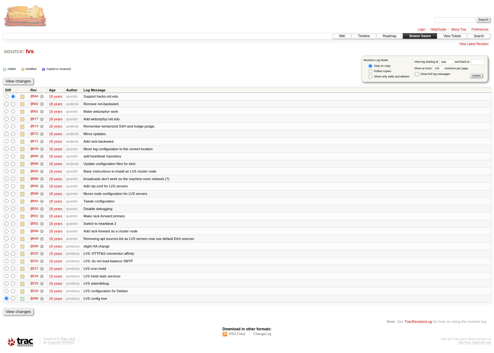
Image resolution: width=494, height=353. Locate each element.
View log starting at (434, 61)
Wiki (342, 36)
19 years (55, 247)
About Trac (458, 29)
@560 (34, 179)
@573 (34, 126)
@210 (34, 292)
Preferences (480, 29)
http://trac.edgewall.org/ (474, 344)
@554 (34, 202)
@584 (34, 96)
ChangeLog (262, 336)
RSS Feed (237, 336)
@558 (34, 194)
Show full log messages (432, 74)
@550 (34, 232)
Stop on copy (379, 66)
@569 (34, 156)
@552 (34, 217)
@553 (34, 209)
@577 (34, 119)
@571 (34, 141)
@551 (34, 224)
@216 (34, 277)
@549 (34, 239)
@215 (34, 285)
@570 (34, 149)
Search (479, 36)
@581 (34, 111)
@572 (34, 134)
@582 (34, 103)
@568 (34, 164)
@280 (34, 247)
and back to (470, 61)
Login (421, 29)
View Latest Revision (474, 44)
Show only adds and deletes (388, 77)
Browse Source (420, 36)
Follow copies (379, 71)
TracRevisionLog (418, 323)
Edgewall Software (61, 344)
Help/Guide (438, 29)
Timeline (364, 36)
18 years (55, 96)
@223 (34, 262)
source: (14, 51)
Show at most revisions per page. (441, 68)
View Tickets (452, 36)
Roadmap (389, 36)
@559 (34, 187)
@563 (34, 171)
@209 (34, 300)
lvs (30, 51)
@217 (34, 270)
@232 (34, 255)
